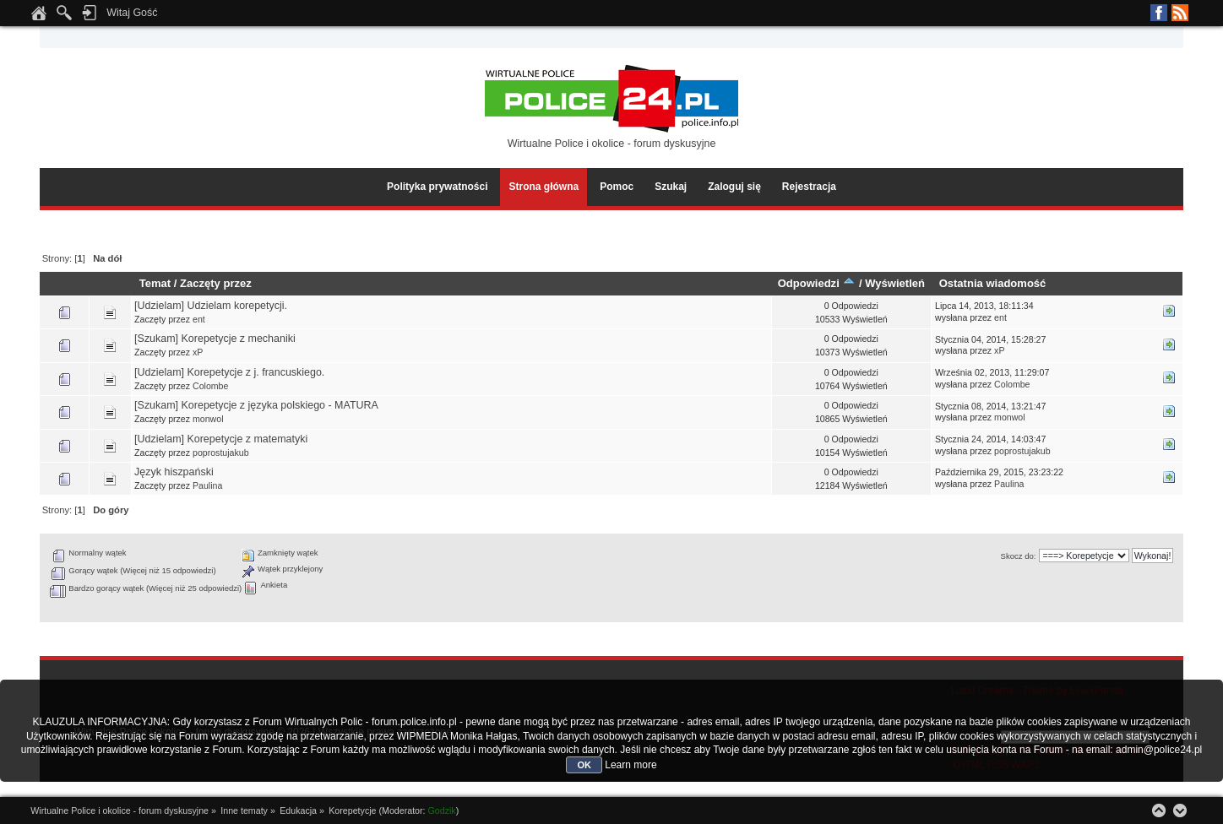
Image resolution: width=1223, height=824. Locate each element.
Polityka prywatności (437, 186)
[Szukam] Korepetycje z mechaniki (215, 338)
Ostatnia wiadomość (992, 283)
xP (198, 352)
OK (584, 765)
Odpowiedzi (817, 283)
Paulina (207, 485)
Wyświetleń (895, 283)
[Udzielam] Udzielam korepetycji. (210, 306)
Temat (155, 283)
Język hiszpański (174, 472)
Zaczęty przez (216, 283)
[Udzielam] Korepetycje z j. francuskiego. (229, 372)
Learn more (630, 765)
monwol (208, 419)
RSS (1179, 12)
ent (199, 319)
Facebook (1158, 12)
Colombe (210, 386)
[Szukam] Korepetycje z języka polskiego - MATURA (256, 405)
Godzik (442, 810)
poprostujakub (221, 452)
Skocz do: (1018, 556)
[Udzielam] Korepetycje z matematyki (220, 439)
